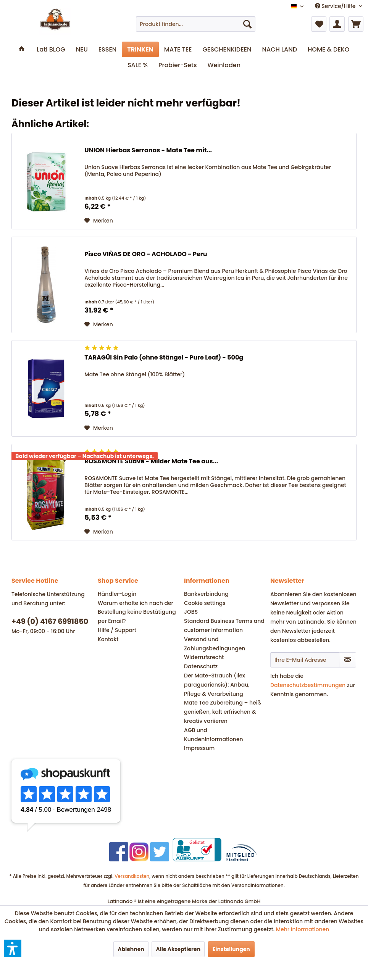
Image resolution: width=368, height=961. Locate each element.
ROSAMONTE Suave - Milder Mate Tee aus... (151, 462)
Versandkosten (132, 876)
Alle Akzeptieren (178, 949)
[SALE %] (137, 65)
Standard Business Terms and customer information (224, 625)
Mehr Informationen (302, 929)
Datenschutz (201, 666)
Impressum (199, 748)
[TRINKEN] (140, 49)
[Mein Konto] (337, 24)
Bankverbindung (206, 594)
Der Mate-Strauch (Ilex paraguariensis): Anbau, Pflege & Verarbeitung (216, 685)
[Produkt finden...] (195, 24)
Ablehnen (131, 949)
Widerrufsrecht (204, 657)
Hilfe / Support (117, 630)
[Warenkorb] (355, 24)
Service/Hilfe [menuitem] (336, 6)
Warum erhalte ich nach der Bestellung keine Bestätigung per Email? (137, 612)
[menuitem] (195, 24)
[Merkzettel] (318, 24)
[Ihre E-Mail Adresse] (304, 660)
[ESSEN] (107, 49)
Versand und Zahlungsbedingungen (214, 643)
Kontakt (108, 639)
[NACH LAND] (279, 49)
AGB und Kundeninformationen (213, 734)
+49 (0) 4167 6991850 (49, 621)
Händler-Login (117, 594)
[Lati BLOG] (50, 49)
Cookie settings (205, 603)
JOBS (191, 612)
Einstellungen (231, 949)
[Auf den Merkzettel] (98, 220)
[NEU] (82, 49)
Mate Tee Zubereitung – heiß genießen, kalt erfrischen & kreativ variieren (222, 712)
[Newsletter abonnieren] (347, 660)
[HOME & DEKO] (328, 49)
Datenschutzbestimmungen (307, 685)
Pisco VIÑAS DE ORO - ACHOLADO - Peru (145, 254)
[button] (12, 948)
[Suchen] (247, 24)
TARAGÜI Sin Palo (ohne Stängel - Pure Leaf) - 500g (163, 358)
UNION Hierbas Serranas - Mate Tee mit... (148, 151)
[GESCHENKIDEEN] (227, 49)
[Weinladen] (224, 65)
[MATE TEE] (178, 49)
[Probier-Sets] (177, 65)
